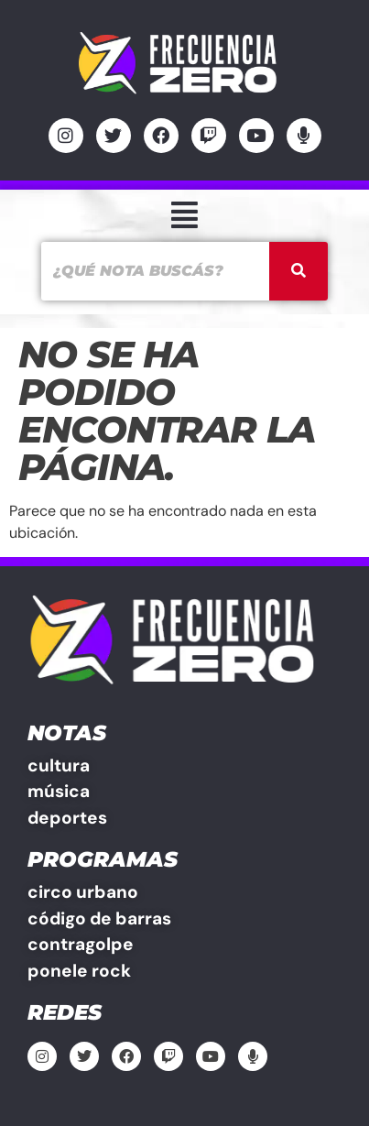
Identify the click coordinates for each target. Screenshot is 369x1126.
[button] (184, 216)
